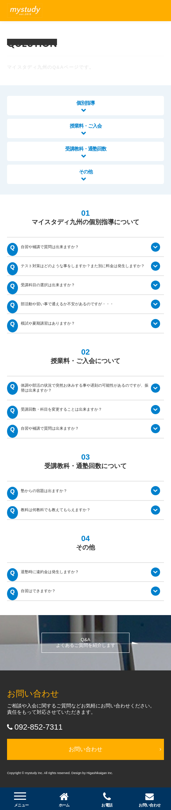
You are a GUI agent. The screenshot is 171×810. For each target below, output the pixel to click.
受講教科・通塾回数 (85, 152)
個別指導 (85, 106)
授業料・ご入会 (86, 129)
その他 (86, 175)
